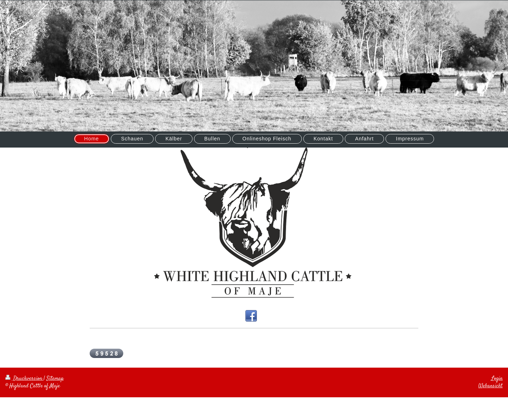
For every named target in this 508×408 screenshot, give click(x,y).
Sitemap (55, 378)
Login (497, 378)
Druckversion (24, 378)
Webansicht (490, 386)
